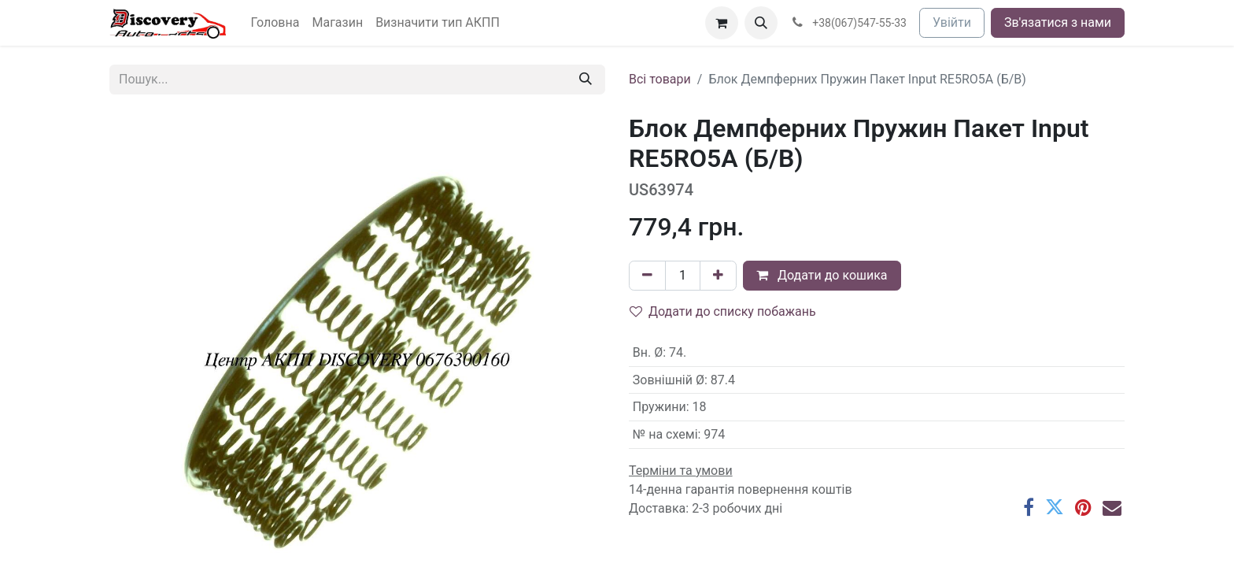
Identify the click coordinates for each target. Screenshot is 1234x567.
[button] (761, 22)
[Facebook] (1028, 507)
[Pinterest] (1083, 507)
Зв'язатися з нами (1057, 22)
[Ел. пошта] (1112, 507)
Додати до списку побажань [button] (723, 311)
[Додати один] (718, 276)
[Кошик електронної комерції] (721, 22)
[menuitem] (275, 23)
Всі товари (660, 79)
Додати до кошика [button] (822, 275)
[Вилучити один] (647, 276)
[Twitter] (1054, 507)
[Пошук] (585, 79)
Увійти (952, 22)
